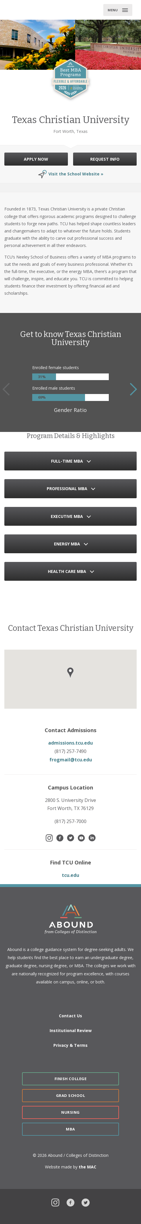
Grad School (70, 1095)
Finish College (70, 1078)
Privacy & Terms (70, 1045)
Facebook (70, 1202)
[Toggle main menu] (117, 10)
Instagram (55, 1202)
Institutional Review (71, 1030)
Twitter (86, 1202)
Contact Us (70, 1015)
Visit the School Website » (75, 174)
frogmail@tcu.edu (70, 759)
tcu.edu (70, 875)
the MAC (87, 1167)
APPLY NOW (36, 159)
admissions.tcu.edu (70, 743)
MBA (70, 1129)
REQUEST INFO (105, 159)
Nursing (70, 1112)
